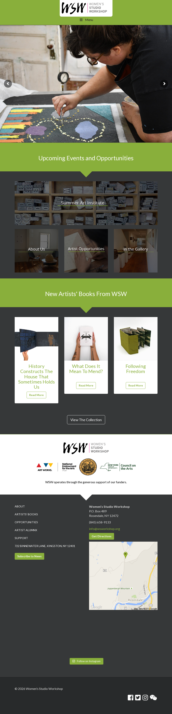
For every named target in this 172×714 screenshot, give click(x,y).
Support (21, 538)
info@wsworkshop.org (104, 529)
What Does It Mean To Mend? (86, 368)
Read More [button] (36, 395)
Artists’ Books (26, 514)
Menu (86, 20)
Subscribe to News (29, 556)
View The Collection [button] (86, 420)
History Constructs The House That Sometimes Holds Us (36, 376)
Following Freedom (136, 368)
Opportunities (26, 522)
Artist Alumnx (26, 530)
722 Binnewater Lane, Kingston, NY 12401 (45, 546)
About (20, 506)
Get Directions (101, 536)
